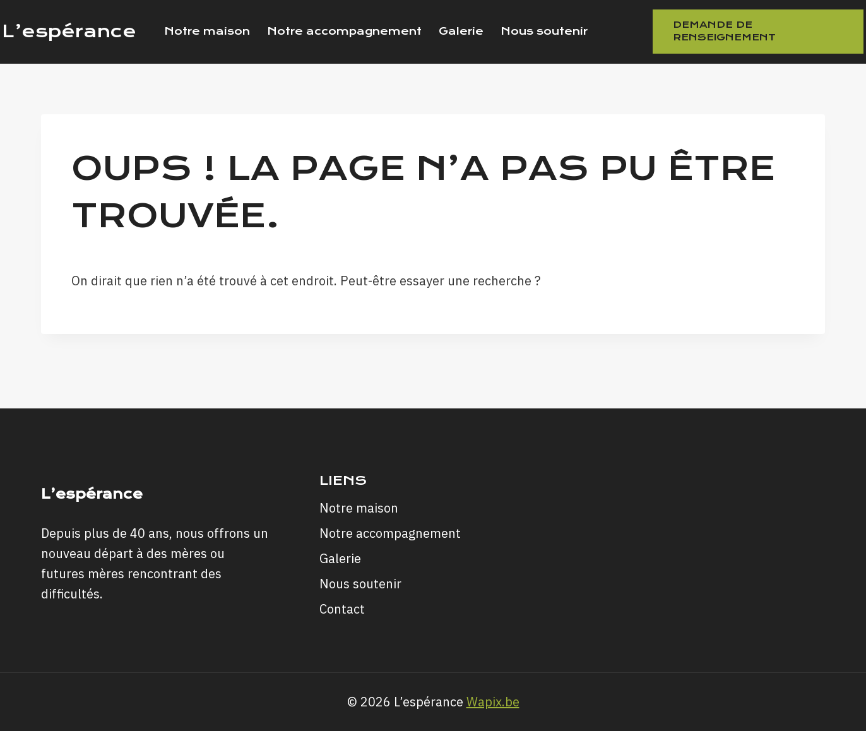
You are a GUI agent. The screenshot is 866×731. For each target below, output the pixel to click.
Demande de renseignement (724, 31)
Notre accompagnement (344, 31)
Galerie (461, 31)
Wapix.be (492, 701)
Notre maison (207, 31)
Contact (342, 608)
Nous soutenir (544, 31)
